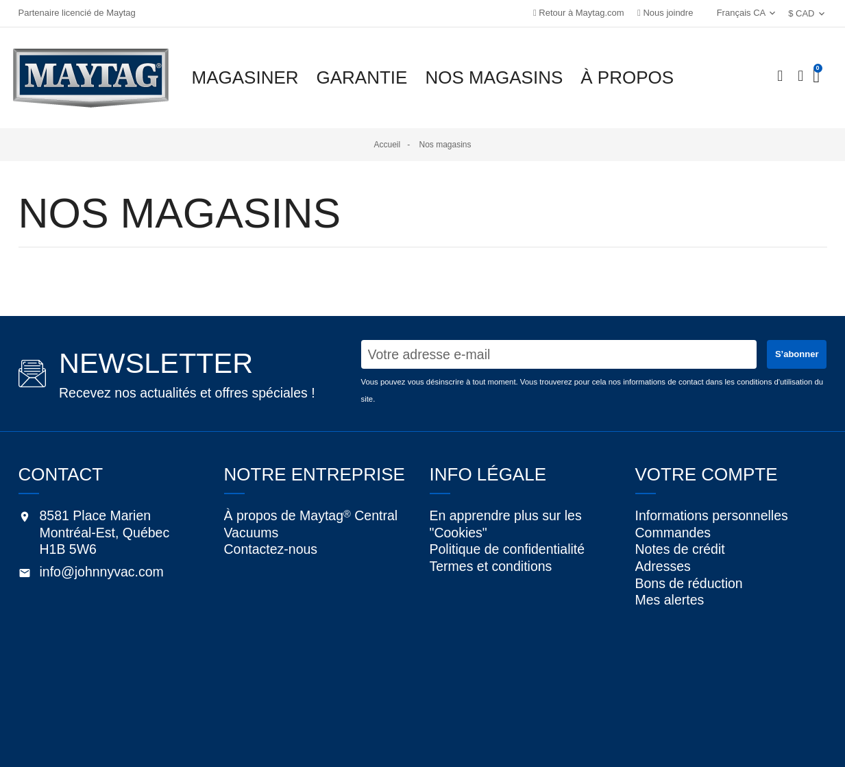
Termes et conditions (491, 577)
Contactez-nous (271, 554)
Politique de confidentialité (507, 554)
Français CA (734, 13)
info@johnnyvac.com (102, 571)
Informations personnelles (711, 515)
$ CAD (801, 13)
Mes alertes (670, 627)
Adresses (663, 582)
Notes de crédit (680, 560)
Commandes (673, 538)
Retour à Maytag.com (578, 13)
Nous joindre (665, 13)
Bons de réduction (689, 605)
